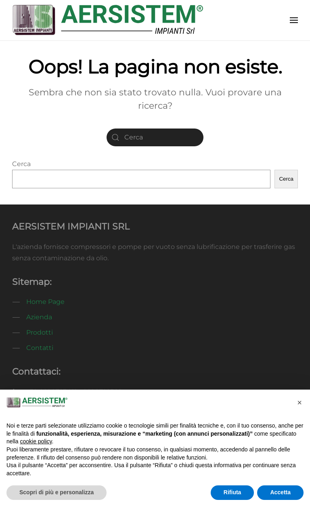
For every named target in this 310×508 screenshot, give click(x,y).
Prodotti (39, 332)
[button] (294, 20)
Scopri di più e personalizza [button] (56, 492)
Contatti (39, 348)
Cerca (21, 164)
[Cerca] (155, 137)
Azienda (39, 317)
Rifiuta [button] (232, 492)
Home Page (45, 302)
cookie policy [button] (36, 441)
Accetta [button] (280, 492)
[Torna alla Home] (107, 20)
